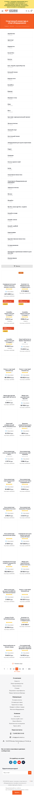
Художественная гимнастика (16, 239)
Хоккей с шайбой (13, 226)
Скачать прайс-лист (17, 719)
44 (20, 669)
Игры (9, 104)
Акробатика (11, 33)
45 (23, 669)
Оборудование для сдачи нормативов (19, 142)
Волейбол (11, 85)
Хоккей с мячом (12, 219)
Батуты (10, 59)
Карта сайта (17, 726)
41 (10, 669)
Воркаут (10, 91)
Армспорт (11, 40)
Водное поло (12, 78)
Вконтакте (10, 762)
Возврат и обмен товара (17, 707)
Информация (17, 697)
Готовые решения (13, 245)
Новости (17, 681)
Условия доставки (17, 702)
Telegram (15, 762)
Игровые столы (12, 97)
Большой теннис (13, 72)
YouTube (19, 762)
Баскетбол (11, 53)
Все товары (17, 671)
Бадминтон (11, 46)
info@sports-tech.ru (18, 737)
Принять (17, 792)
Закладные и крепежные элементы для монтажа (19, 252)
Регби (9, 168)
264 (29, 669)
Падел (10, 149)
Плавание (10, 155)
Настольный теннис (14, 136)
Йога (9, 110)
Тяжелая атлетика (13, 187)
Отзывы (17, 688)
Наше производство (17, 683)
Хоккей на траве (12, 213)
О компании (17, 678)
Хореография (12, 232)
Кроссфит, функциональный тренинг (19, 117)
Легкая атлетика (13, 123)
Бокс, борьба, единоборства (16, 65)
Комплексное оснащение (17, 723)
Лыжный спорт (12, 130)
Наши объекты (17, 721)
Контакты (17, 716)
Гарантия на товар (17, 704)
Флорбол (10, 200)
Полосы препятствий (14, 162)
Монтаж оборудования (17, 709)
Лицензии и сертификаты (17, 690)
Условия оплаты (17, 700)
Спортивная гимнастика (15, 174)
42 (14, 669)
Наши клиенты (17, 686)
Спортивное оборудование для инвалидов (17, 182)
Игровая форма (12, 258)
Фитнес (10, 194)
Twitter (23, 762)
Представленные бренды (17, 693)
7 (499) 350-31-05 (18, 733)
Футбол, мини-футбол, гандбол (17, 207)
